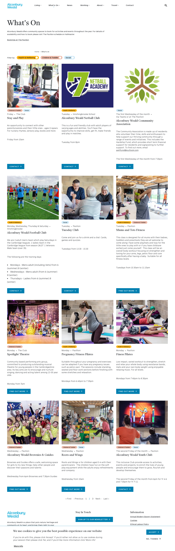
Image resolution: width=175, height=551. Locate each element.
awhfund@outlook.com (127, 150)
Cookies (133, 520)
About (100, 5)
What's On (53, 5)
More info (18, 547)
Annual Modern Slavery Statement (145, 516)
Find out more (126, 291)
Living (37, 5)
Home (36, 52)
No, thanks (152, 540)
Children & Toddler (50, 57)
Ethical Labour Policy (139, 524)
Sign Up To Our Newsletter (93, 519)
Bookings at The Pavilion (18, 40)
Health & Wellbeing (26, 57)
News (69, 5)
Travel (114, 5)
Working (84, 5)
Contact (130, 5)
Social (68, 57)
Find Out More (72, 391)
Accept (153, 533)
